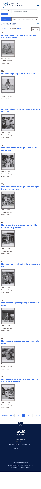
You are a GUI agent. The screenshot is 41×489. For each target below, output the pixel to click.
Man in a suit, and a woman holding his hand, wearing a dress (19, 226)
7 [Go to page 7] (31, 415)
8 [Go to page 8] (33, 415)
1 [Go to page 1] (15, 415)
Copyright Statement (28, 465)
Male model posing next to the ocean (18, 73)
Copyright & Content (26, 444)
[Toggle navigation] (38, 5)
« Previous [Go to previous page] (5, 415)
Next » (19, 28)
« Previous (4, 28)
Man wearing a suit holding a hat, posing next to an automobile (19, 380)
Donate (23, 448)
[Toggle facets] (38, 24)
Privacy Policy (20, 465)
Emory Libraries (16, 5)
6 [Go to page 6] (28, 415)
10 (38, 29)
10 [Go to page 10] (39, 415)
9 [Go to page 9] (36, 415)
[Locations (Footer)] (20, 441)
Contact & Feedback (15, 448)
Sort (33, 29)
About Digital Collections (14, 444)
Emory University (14, 3)
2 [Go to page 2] (18, 415)
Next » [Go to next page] (12, 415)
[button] (6, 11)
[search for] (24, 11)
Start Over (6, 19)
